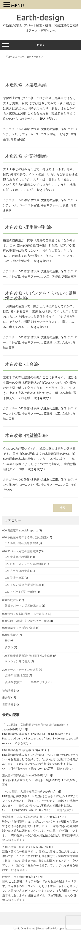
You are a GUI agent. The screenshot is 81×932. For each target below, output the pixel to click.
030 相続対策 (10, 599)
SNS (7, 640)
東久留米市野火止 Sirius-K (18, 775)
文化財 (66, 342)
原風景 (48, 342)
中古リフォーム (51, 205)
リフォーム (26, 134)
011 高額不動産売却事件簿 (21, 543)
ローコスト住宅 (45, 134)
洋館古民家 (18, 139)
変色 (65, 205)
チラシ (9, 647)
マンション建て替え (17, 661)
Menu (40, 45)
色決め (7, 489)
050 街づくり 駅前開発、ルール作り (24, 613)
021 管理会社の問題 (17, 556)
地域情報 (7, 690)
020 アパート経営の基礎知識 (20, 551)
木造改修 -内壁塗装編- (26, 435)
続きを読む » (48, 118)
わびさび (62, 134)
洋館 (73, 484)
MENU (17, 5)
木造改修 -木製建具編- (26, 84)
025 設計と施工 (14, 577)
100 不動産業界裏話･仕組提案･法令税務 (27, 655)
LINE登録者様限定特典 (16, 749)
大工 (46, 276)
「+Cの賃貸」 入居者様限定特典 (22, 791)
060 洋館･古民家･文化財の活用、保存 (42, 128)
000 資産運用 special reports (20, 530)
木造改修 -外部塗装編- (26, 155)
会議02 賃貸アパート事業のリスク (26, 682)
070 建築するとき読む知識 (18, 627)
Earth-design (40, 17)
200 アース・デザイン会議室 (20, 669)
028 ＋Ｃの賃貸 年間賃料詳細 (23, 584)
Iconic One (19, 928)
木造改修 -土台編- (22, 364)
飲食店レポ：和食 (13, 876)
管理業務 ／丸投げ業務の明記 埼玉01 (25, 816)
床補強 (56, 276)
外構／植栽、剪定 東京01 (18, 846)
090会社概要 (10, 634)
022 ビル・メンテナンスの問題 (24, 563)
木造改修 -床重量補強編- (28, 227)
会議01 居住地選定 (16, 675)
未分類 (6, 697)
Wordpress (60, 928)
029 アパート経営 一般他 (20, 591)
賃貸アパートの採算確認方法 (23, 605)
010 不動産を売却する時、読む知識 (24, 537)
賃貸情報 (7, 704)
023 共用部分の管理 (17, 570)
